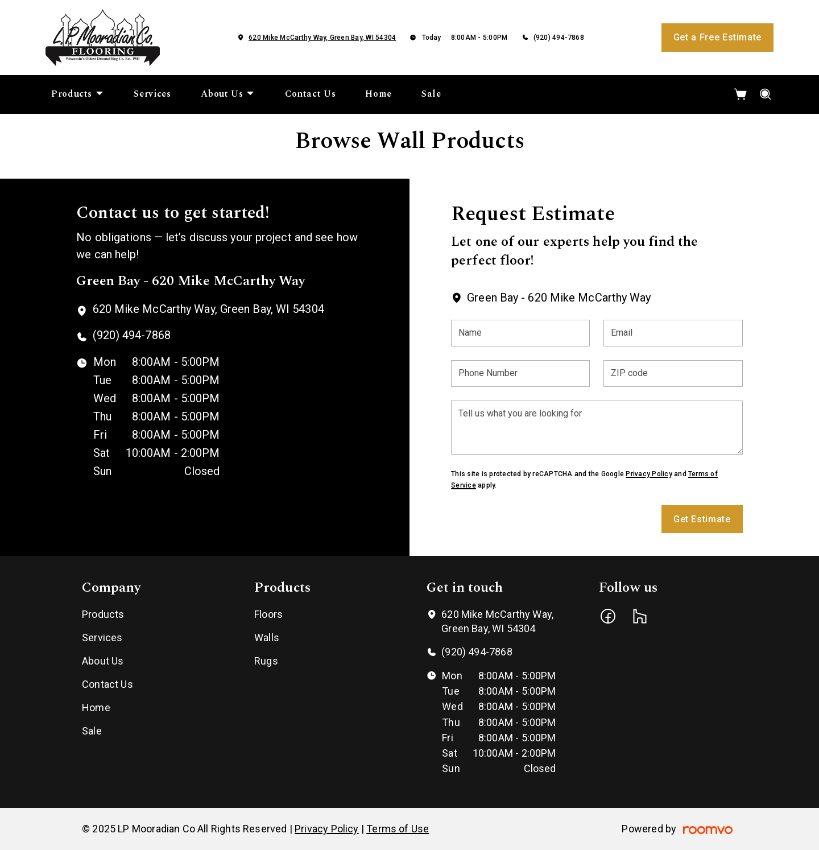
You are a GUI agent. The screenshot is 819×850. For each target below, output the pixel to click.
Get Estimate (702, 519)
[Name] (520, 333)
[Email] (672, 333)
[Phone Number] (520, 373)
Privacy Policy (649, 474)
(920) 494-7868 (558, 38)
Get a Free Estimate (717, 37)
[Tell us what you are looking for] (596, 428)
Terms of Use (397, 829)
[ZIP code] (672, 373)
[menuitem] (78, 94)
